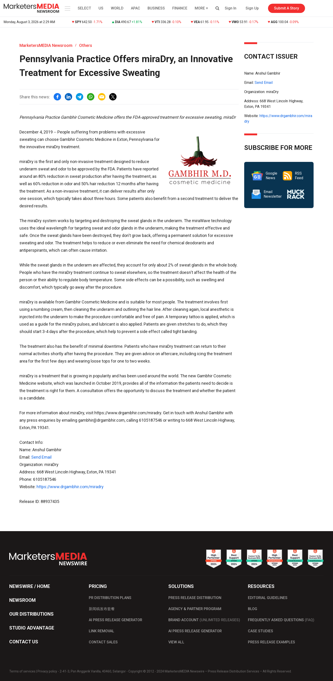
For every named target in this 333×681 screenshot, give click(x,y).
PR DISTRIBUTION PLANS (110, 598)
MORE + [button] (201, 8)
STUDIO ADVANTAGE (31, 628)
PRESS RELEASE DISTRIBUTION (194, 598)
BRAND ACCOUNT (204, 620)
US (101, 8)
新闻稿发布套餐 (102, 609)
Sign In (230, 8)
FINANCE (179, 8)
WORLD (117, 8)
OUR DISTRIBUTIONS (31, 614)
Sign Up (252, 8)
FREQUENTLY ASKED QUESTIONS (281, 620)
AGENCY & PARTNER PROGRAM (194, 609)
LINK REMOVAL (101, 631)
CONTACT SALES (103, 642)
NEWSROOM (22, 600)
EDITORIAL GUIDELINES (267, 598)
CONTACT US (23, 642)
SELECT (84, 8)
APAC (135, 8)
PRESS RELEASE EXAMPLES (271, 642)
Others (85, 45)
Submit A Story (286, 8)
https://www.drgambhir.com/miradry (70, 486)
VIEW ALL (176, 642)
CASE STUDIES (260, 631)
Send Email (41, 457)
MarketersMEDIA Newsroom (45, 45)
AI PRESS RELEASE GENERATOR (115, 620)
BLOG (252, 609)
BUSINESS (156, 8)
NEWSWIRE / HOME (29, 586)
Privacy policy (47, 671)
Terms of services (22, 671)
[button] (67, 8)
